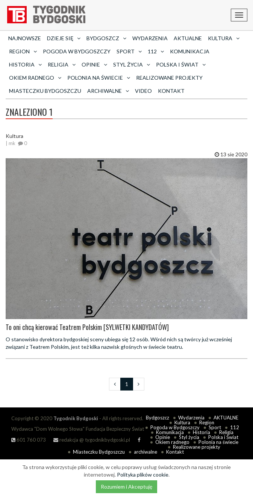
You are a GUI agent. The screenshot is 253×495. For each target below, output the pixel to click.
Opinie (162, 437)
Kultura (182, 422)
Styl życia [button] (131, 64)
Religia (226, 432)
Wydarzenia (150, 38)
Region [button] (23, 51)
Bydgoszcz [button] (106, 38)
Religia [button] (62, 64)
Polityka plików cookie (142, 474)
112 (234, 427)
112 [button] (156, 51)
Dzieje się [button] (63, 38)
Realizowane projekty (169, 77)
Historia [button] (25, 64)
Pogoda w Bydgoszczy (77, 51)
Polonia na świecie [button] (98, 77)
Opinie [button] (94, 64)
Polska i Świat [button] (181, 64)
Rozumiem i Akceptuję (126, 486)
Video (143, 91)
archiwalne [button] (108, 91)
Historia (201, 432)
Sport (215, 427)
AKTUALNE (188, 38)
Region (206, 422)
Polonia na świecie (218, 442)
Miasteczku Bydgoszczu (45, 91)
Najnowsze (24, 38)
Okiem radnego (172, 442)
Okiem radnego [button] (35, 77)
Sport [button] (129, 51)
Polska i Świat (223, 437)
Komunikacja (189, 51)
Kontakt (171, 91)
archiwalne (145, 452)
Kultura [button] (223, 38)
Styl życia (189, 437)
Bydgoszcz (157, 418)
